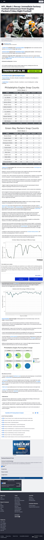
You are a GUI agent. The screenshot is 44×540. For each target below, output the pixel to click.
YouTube (4, 524)
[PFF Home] (4, 1)
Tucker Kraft (5, 47)
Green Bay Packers (19, 47)
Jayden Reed (5, 82)
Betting (1, 505)
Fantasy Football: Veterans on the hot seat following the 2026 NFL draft (16, 436)
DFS (1, 508)
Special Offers (31, 499)
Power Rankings (18, 504)
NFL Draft (2, 511)
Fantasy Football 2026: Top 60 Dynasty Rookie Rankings (13, 426)
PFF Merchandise (32, 500)
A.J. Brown (16, 283)
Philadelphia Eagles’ (20, 51)
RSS (3, 530)
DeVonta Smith (5, 51)
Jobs (1, 497)
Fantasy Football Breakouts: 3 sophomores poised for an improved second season (17, 428)
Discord (3, 527)
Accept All (36, 279)
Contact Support (32, 505)
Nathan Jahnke (8, 43)
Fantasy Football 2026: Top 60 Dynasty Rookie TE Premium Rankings (15, 430)
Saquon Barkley (5, 77)
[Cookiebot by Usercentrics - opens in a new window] (38, 260)
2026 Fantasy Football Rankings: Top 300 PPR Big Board (13, 424)
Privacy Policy (8, 536)
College (1, 509)
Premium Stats (17, 503)
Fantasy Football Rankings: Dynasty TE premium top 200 (13, 432)
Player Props (17, 497)
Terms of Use (15, 536)
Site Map (2, 536)
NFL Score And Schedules (19, 500)
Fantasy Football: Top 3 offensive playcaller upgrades (12, 434)
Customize (22, 279)
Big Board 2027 (17, 510)
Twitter (3, 521)
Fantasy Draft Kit (18, 507)
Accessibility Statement (24, 536)
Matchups (16, 506)
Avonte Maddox (24, 226)
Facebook (4, 526)
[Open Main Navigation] (1, 1)
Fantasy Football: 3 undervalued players (10, 422)
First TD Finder (17, 499)
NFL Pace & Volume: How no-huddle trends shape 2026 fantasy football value (16, 418)
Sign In (41, 1)
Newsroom (2, 499)
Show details (38, 275)
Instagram (4, 523)
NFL (1, 504)
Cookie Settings (3, 537)
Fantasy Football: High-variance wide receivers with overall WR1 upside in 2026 (17, 420)
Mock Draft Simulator (19, 511)
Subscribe (31, 497)
